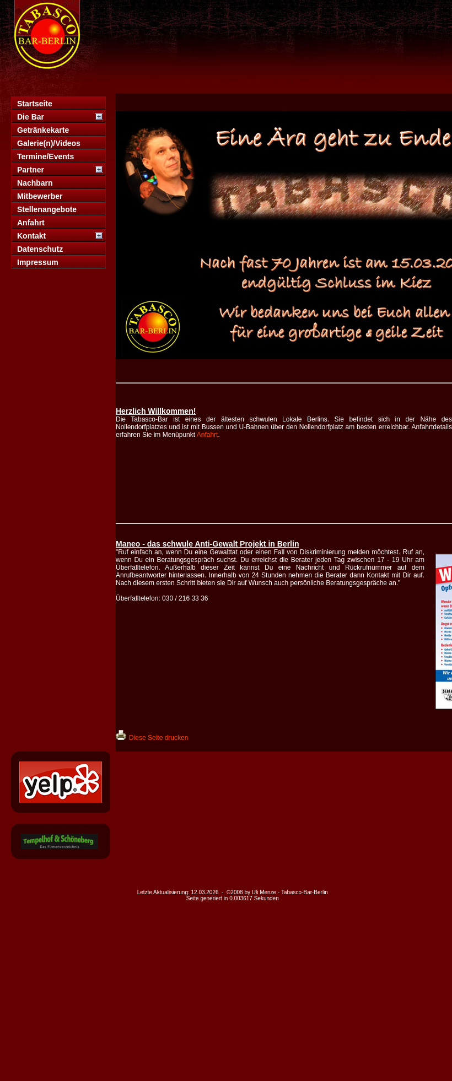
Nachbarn (35, 183)
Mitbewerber (39, 196)
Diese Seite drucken (158, 738)
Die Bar (30, 116)
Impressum (37, 262)
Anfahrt (31, 222)
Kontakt (31, 235)
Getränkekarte (43, 130)
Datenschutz (40, 249)
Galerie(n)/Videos (48, 143)
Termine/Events (45, 156)
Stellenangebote (47, 209)
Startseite (34, 103)
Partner (30, 169)
